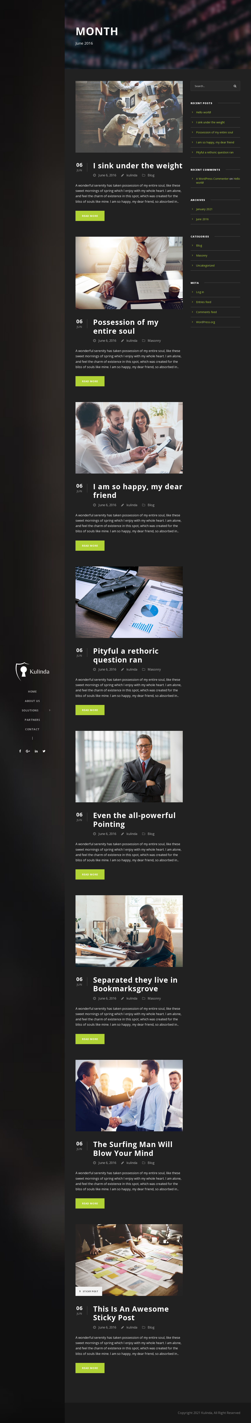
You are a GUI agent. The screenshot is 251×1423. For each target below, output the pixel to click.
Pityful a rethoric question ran (126, 655)
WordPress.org (205, 322)
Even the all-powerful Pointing (134, 819)
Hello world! (203, 112)
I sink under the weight (138, 165)
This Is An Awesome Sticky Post (131, 1313)
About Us (32, 701)
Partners (32, 720)
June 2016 (202, 219)
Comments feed (206, 312)
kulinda (131, 175)
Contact (32, 729)
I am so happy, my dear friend (138, 490)
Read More (90, 216)
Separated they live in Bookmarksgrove (135, 984)
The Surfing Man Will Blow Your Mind (133, 1148)
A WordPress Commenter (212, 179)
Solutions (30, 710)
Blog (151, 175)
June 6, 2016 (107, 175)
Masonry (154, 340)
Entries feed (203, 302)
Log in (200, 292)
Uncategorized (205, 265)
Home (32, 691)
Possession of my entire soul (126, 326)
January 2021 (204, 209)
